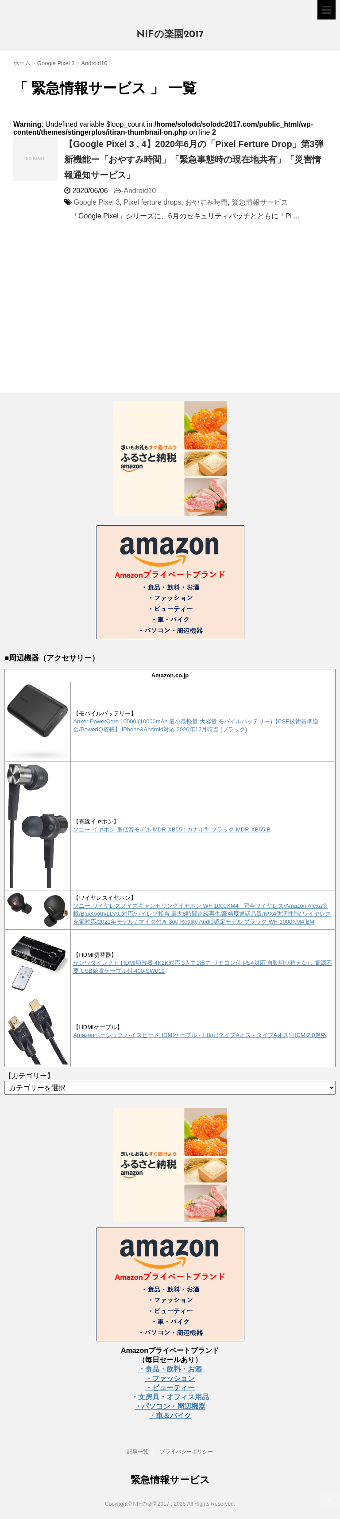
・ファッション (170, 1378)
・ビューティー (170, 1387)
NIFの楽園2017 (170, 35)
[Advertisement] (87, 302)
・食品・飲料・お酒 (170, 1369)
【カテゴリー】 (29, 1076)
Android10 (140, 190)
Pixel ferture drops (152, 202)
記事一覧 (137, 1452)
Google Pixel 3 (96, 202)
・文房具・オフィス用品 (170, 1397)
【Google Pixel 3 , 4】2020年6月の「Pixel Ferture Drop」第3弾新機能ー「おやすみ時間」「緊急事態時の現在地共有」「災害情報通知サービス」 (194, 159)
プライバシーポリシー (186, 1452)
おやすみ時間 (206, 202)
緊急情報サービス (260, 202)
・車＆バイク (170, 1415)
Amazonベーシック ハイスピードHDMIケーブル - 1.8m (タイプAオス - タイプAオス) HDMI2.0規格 (199, 1035)
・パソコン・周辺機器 (170, 1406)
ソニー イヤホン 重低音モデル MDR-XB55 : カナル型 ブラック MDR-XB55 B (171, 829)
